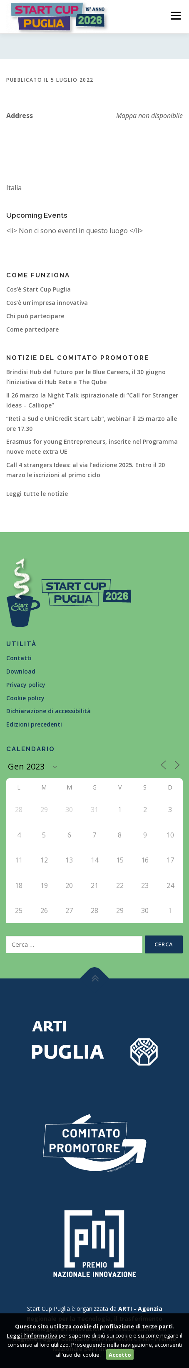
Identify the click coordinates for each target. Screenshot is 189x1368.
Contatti (19, 658)
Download (20, 671)
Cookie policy (25, 698)
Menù (175, 15)
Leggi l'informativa (32, 1335)
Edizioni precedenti (34, 724)
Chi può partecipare (35, 316)
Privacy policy (25, 685)
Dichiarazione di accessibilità (48, 711)
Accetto (120, 1354)
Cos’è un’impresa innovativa (47, 303)
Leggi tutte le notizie (37, 494)
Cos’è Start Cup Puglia (38, 289)
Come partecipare (32, 329)
